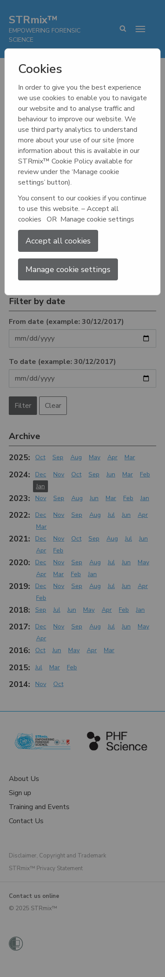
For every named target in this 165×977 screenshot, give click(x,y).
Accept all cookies (58, 241)
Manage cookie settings (68, 269)
